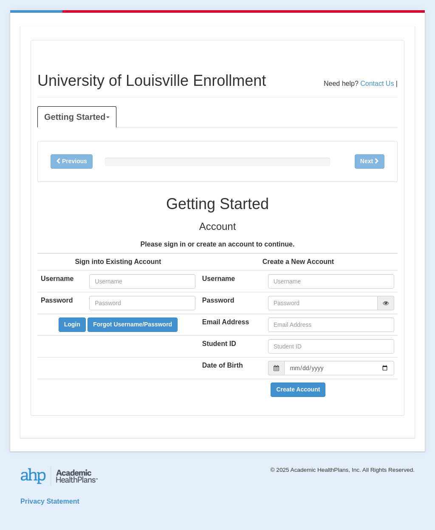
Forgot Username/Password (132, 324)
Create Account (298, 389)
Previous (71, 161)
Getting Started (77, 117)
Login (72, 324)
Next (369, 161)
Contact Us (377, 83)
